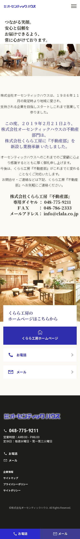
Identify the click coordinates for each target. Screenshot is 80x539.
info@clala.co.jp (61, 214)
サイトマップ (10, 478)
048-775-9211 (57, 202)
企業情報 (8, 471)
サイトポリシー (12, 490)
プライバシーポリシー (15, 484)
